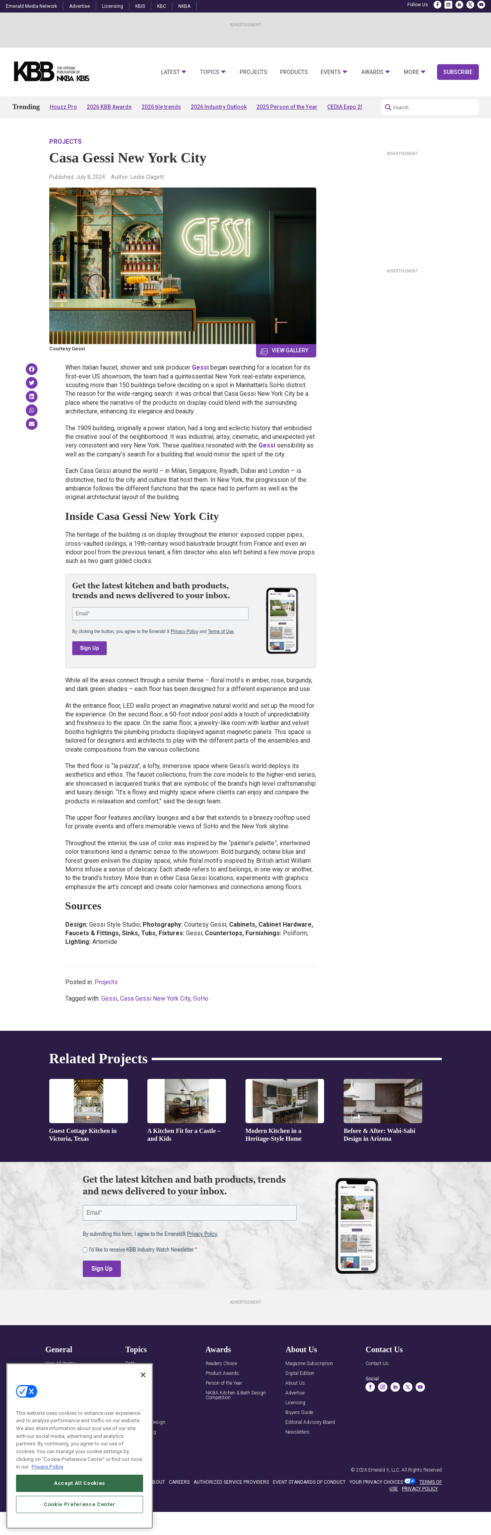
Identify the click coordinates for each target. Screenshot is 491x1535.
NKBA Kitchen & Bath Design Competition (236, 1395)
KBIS (140, 6)
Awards (372, 72)
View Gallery (290, 350)
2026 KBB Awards (109, 107)
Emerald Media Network (31, 6)
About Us (295, 1383)
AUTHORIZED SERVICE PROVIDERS (231, 1482)
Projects (253, 72)
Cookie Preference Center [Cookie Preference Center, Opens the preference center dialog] (79, 1504)
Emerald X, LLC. (384, 1470)
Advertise (79, 6)
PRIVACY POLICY (420, 1489)
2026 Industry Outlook (219, 107)
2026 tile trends (161, 107)
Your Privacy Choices (376, 1482)
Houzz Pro (63, 107)
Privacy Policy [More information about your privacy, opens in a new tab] (47, 1467)
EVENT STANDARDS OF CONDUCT (309, 1482)
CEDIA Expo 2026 (348, 107)
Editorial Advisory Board (310, 1422)
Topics (209, 72)
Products (294, 72)
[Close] (143, 1374)
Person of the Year (224, 1383)
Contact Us (377, 1363)
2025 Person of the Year (286, 107)
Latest (170, 72)
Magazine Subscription (309, 1363)
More (411, 72)
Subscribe (458, 72)
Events (331, 72)
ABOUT (157, 1482)
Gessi (200, 367)
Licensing (112, 6)
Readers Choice (221, 1363)
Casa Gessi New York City (155, 998)
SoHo (200, 998)
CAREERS (179, 1482)
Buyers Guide (299, 1412)
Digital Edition (299, 1373)
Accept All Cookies (79, 1483)
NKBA (184, 6)
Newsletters (297, 1432)
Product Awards (222, 1373)
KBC (161, 6)
